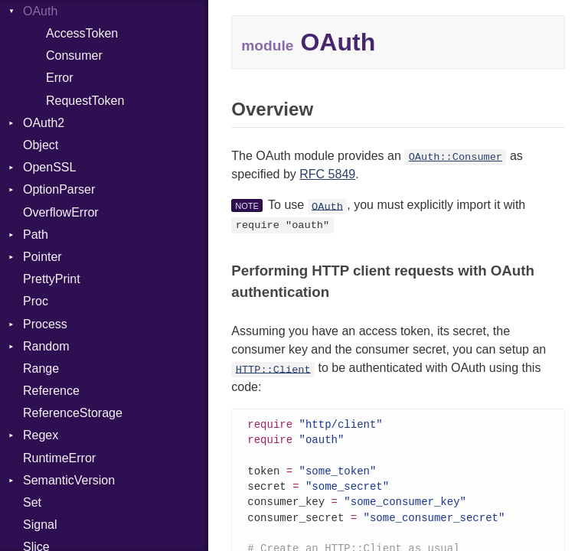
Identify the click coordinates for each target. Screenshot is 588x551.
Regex (40, 435)
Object (40, 145)
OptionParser (59, 189)
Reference (51, 390)
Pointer (42, 256)
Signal (40, 524)
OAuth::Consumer (455, 157)
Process (45, 324)
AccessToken (82, 33)
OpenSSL (49, 167)
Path (35, 234)
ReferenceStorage (72, 412)
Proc (35, 301)
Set (32, 502)
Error (60, 77)
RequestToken (85, 100)
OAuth (327, 206)
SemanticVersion (69, 480)
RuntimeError (59, 458)
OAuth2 (43, 122)
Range (41, 368)
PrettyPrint (51, 278)
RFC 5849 (327, 174)
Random (46, 346)
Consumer (74, 55)
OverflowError (61, 212)
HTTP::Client (273, 369)
